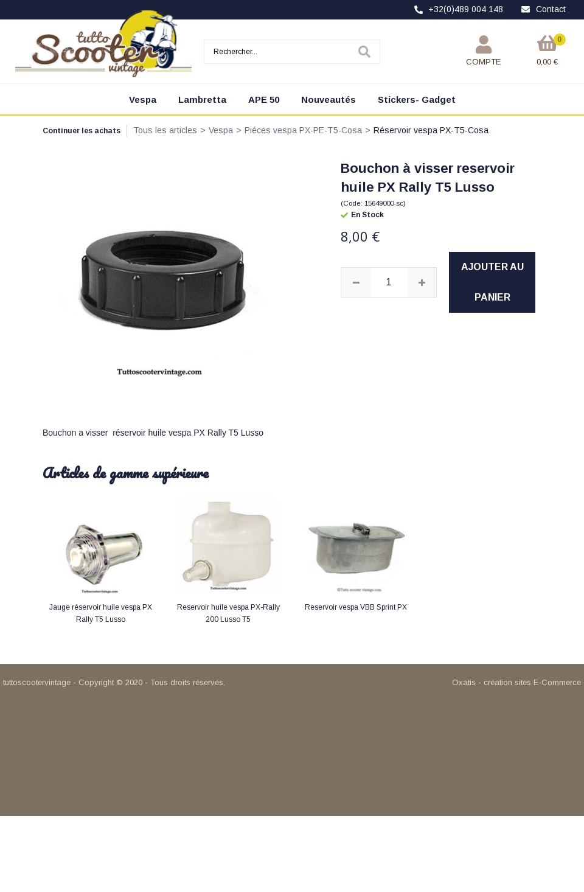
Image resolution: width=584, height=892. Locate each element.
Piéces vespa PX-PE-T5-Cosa (303, 130)
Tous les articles (165, 130)
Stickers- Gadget (417, 99)
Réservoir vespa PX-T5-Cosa (431, 130)
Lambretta (202, 99)
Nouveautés (328, 99)
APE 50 (263, 99)
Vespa (142, 99)
